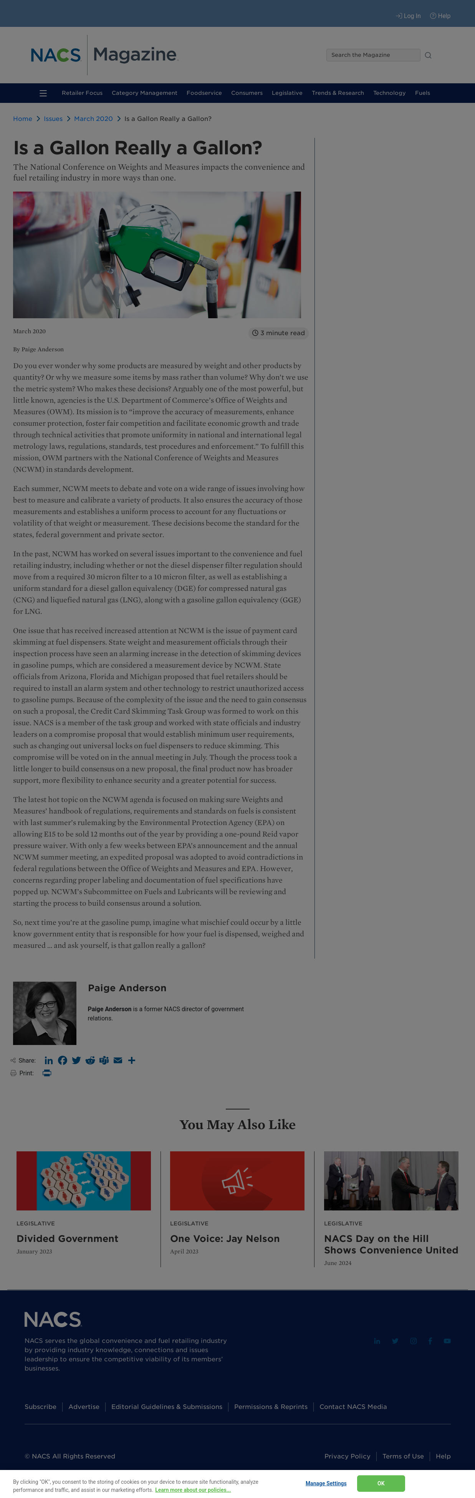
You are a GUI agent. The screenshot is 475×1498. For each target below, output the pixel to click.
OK (381, 1483)
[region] (237, 1484)
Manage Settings (326, 1483)
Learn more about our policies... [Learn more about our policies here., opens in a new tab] (193, 1490)
